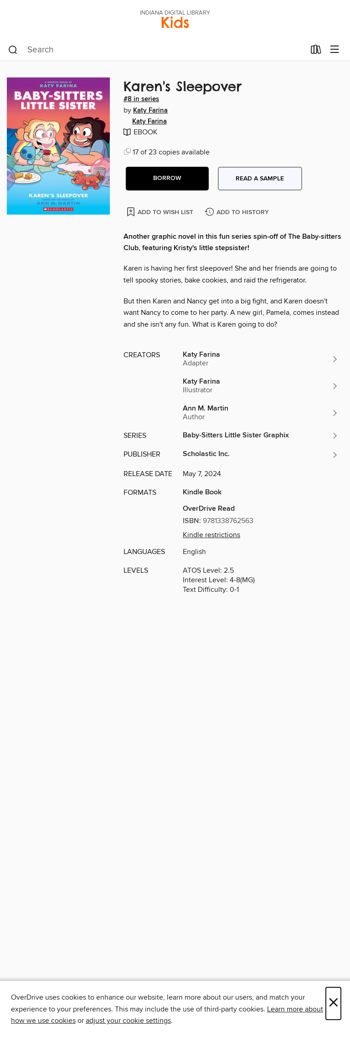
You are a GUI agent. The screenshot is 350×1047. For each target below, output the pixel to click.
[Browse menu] (334, 50)
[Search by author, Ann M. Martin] (260, 412)
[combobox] (156, 50)
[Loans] (316, 51)
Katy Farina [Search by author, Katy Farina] (150, 111)
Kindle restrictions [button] (211, 534)
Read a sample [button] (260, 178)
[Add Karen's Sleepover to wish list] (161, 211)
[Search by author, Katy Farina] (260, 359)
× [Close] (333, 1003)
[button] (167, 178)
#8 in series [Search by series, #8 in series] (141, 99)
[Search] (13, 50)
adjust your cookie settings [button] (128, 1020)
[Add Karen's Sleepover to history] (238, 212)
